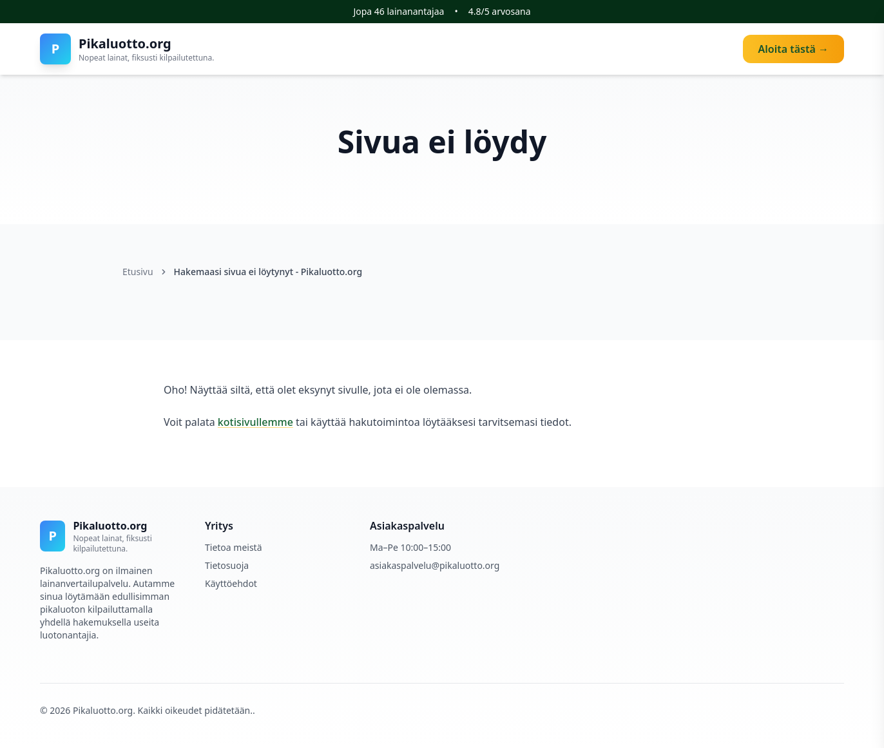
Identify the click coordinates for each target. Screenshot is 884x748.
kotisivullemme (255, 422)
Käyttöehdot (231, 583)
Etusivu (137, 271)
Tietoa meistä (233, 547)
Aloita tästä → (793, 49)
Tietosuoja (227, 565)
